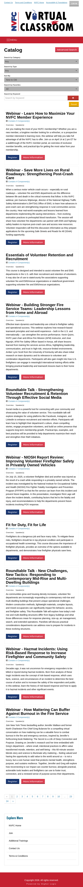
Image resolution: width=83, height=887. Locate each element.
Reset (74, 104)
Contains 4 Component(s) (19, 182)
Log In (74, 4)
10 (59, 796)
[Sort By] (41, 79)
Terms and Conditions (23, 2)
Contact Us (8, 2)
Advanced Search (67, 49)
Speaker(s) (20, 125)
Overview (10, 125)
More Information (33, 157)
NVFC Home (39, 2)
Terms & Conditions (18, 856)
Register (12, 157)
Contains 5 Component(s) (19, 121)
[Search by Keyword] (36, 98)
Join (11, 833)
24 (7, 801)
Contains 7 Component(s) (19, 469)
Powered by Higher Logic (42, 884)
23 (71, 796)
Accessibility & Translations (56, 2)
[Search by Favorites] (41, 88)
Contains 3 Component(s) (19, 717)
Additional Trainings (18, 840)
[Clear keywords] (73, 98)
